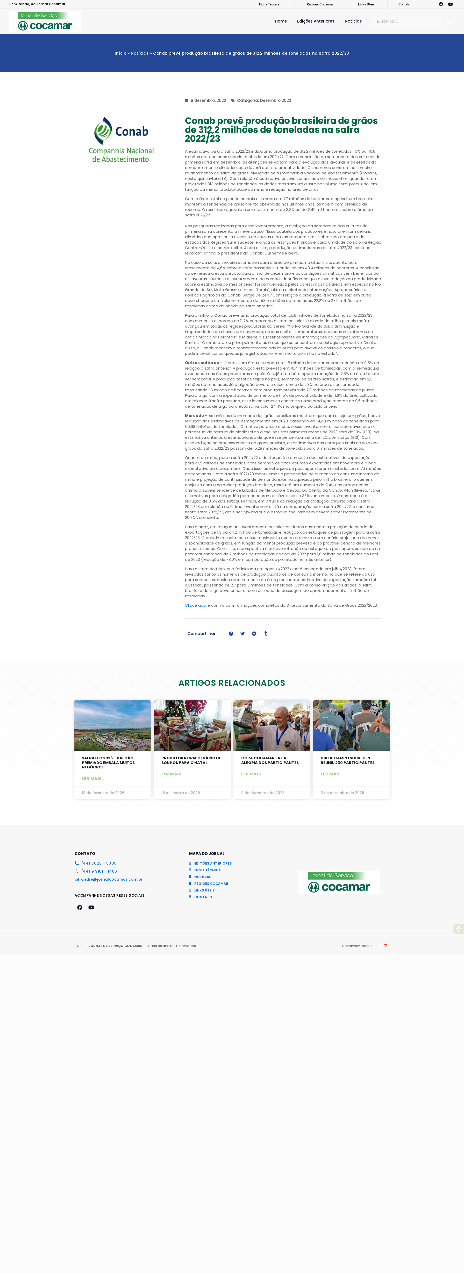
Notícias (353, 21)
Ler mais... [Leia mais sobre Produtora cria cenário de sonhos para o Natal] (173, 774)
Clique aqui (195, 605)
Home (281, 21)
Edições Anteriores (315, 21)
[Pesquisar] (447, 21)
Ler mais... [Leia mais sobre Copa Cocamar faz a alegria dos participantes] (253, 774)
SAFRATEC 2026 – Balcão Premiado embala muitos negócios (109, 762)
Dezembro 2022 (275, 100)
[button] (231, 633)
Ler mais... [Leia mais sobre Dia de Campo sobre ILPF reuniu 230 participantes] (332, 774)
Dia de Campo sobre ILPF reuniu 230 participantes (349, 760)
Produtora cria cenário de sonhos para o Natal (191, 760)
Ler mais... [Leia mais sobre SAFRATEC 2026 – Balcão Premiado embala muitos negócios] (93, 779)
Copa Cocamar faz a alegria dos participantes (271, 760)
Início (120, 53)
